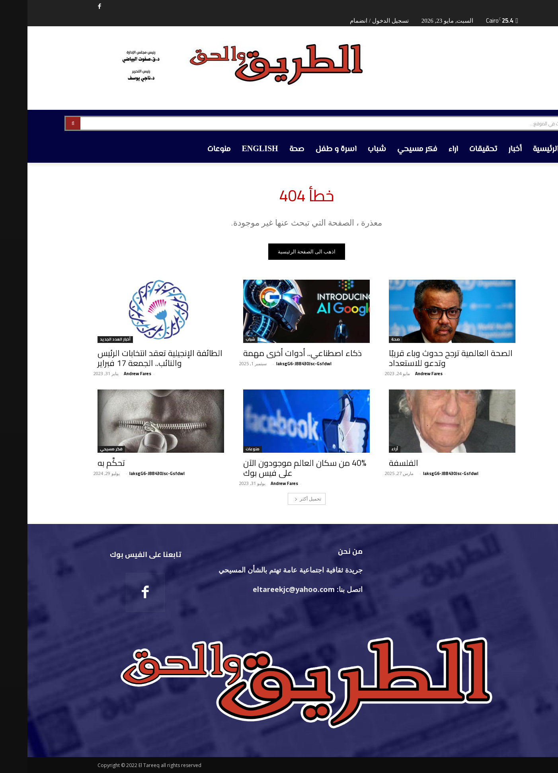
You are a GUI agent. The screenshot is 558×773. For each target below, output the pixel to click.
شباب (223, 339)
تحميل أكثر (280, 498)
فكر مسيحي (83, 449)
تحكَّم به (84, 463)
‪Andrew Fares (401, 374)
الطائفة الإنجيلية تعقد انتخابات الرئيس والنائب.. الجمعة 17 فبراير (132, 358)
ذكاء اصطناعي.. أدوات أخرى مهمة (275, 353)
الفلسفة (376, 463)
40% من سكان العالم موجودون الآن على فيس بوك (277, 468)
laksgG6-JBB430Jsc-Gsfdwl (276, 364)
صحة (368, 339)
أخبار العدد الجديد (87, 339)
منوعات (225, 449)
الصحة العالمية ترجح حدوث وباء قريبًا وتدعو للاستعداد (423, 358)
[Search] (45, 123)
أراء (367, 449)
